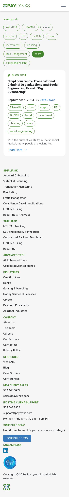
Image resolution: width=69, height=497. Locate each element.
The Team (9, 328)
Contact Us (10, 344)
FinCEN (37, 36)
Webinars (9, 362)
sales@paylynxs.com (16, 396)
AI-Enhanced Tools (15, 260)
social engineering (16, 62)
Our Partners (11, 339)
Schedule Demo (17, 438)
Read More (17, 150)
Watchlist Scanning (15, 181)
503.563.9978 (11, 407)
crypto (10, 36)
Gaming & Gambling (15, 288)
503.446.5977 (11, 390)
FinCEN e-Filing (12, 209)
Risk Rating (10, 192)
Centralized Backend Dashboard (23, 237)
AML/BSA (11, 27)
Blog (6, 367)
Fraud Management (15, 197)
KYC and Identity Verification (21, 231)
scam (38, 54)
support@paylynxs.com (17, 413)
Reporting (9, 248)
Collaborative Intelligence (19, 265)
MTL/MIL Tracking (14, 226)
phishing (32, 45)
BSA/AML (30, 27)
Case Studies (11, 373)
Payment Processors (16, 305)
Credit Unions (11, 277)
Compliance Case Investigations (23, 203)
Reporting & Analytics (16, 214)
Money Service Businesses (19, 294)
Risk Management (16, 54)
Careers (8, 333)
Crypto (7, 299)
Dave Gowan (47, 99)
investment (12, 45)
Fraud (52, 36)
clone (46, 27)
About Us (9, 322)
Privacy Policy (12, 350)
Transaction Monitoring (17, 186)
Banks (7, 282)
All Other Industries (15, 310)
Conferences (11, 378)
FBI (23, 36)
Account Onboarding (16, 175)
